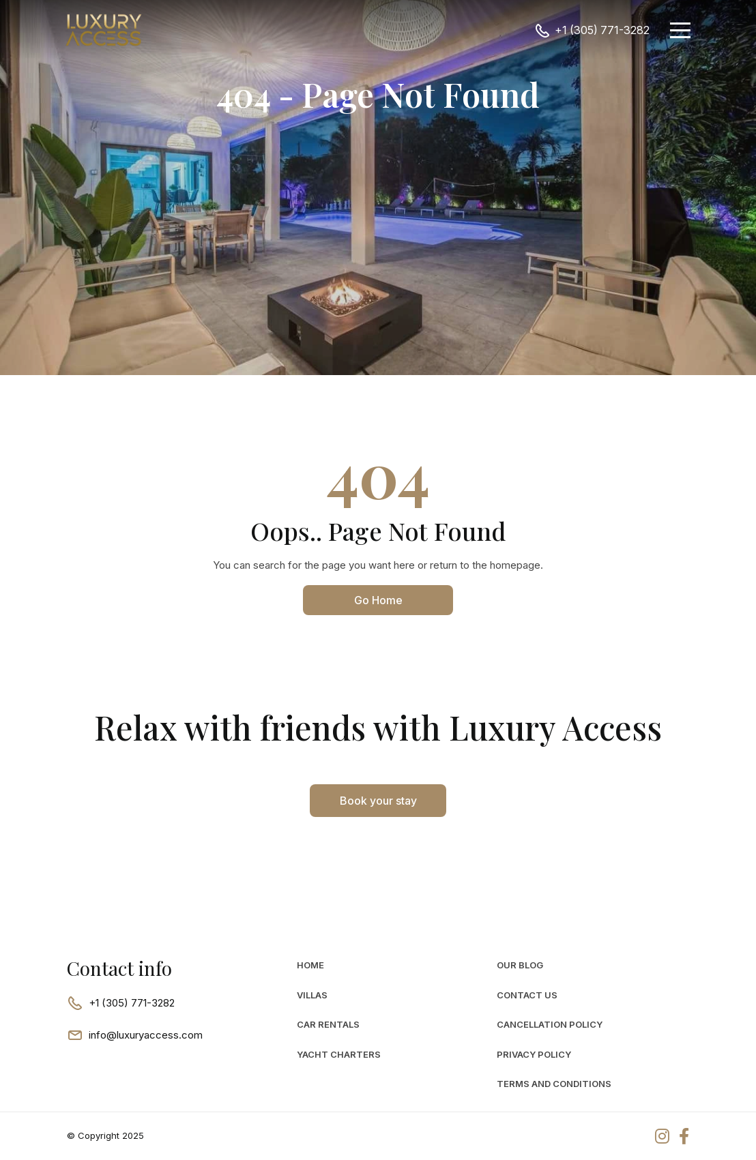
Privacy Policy (534, 1054)
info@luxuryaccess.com (146, 1034)
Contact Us (527, 995)
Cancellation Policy (549, 1024)
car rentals (328, 1024)
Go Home (378, 600)
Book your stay (378, 800)
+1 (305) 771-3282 (602, 30)
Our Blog (520, 965)
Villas (312, 995)
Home (310, 965)
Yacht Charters (339, 1054)
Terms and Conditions (554, 1083)
